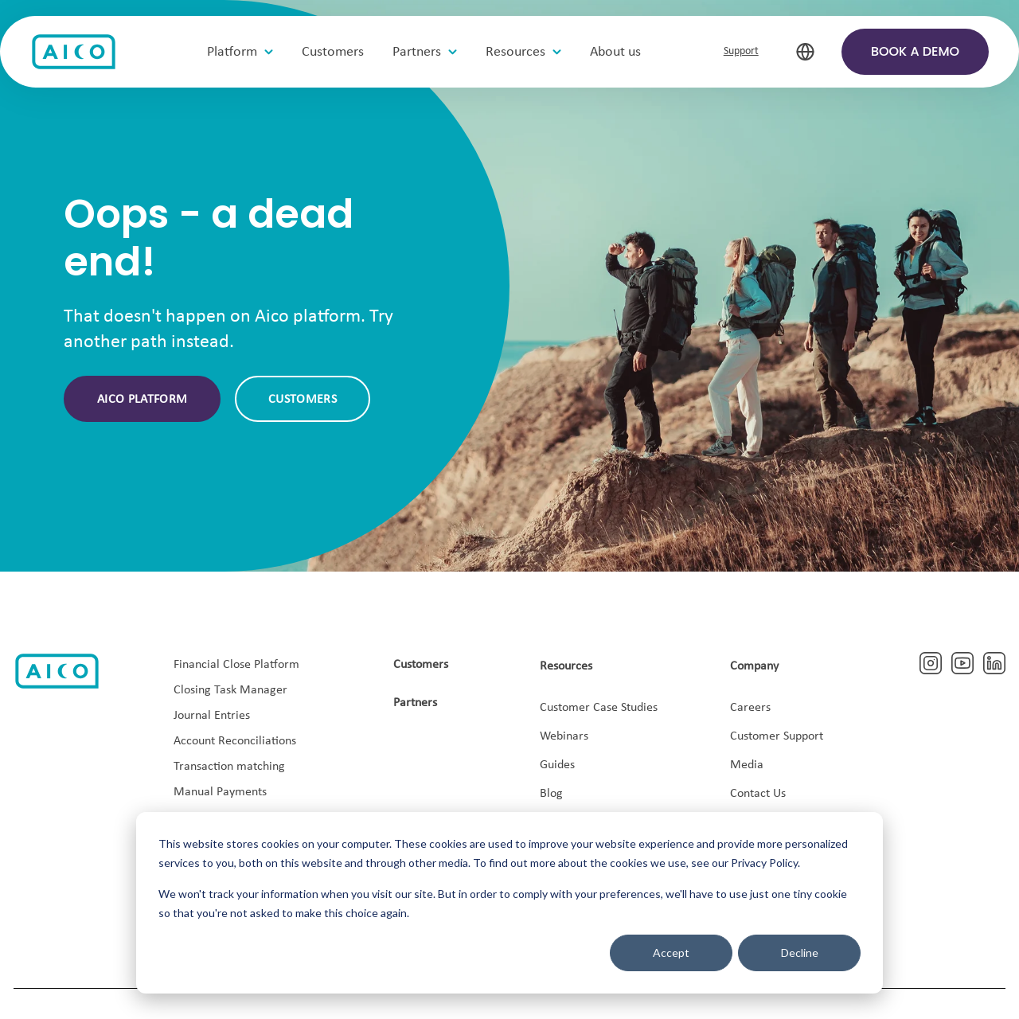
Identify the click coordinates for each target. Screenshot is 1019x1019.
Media (746, 765)
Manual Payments (220, 792)
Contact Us (758, 793)
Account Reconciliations (235, 741)
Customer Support (776, 736)
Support (741, 51)
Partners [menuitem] (416, 52)
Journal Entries (212, 715)
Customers (302, 399)
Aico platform (142, 399)
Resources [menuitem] (515, 52)
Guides (557, 765)
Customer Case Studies (599, 707)
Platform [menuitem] (232, 52)
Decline (799, 952)
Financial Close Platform (236, 664)
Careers (750, 707)
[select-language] (805, 51)
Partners (415, 703)
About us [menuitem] (615, 52)
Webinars (564, 736)
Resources (566, 666)
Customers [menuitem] (333, 52)
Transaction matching (229, 766)
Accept (671, 952)
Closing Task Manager (230, 690)
